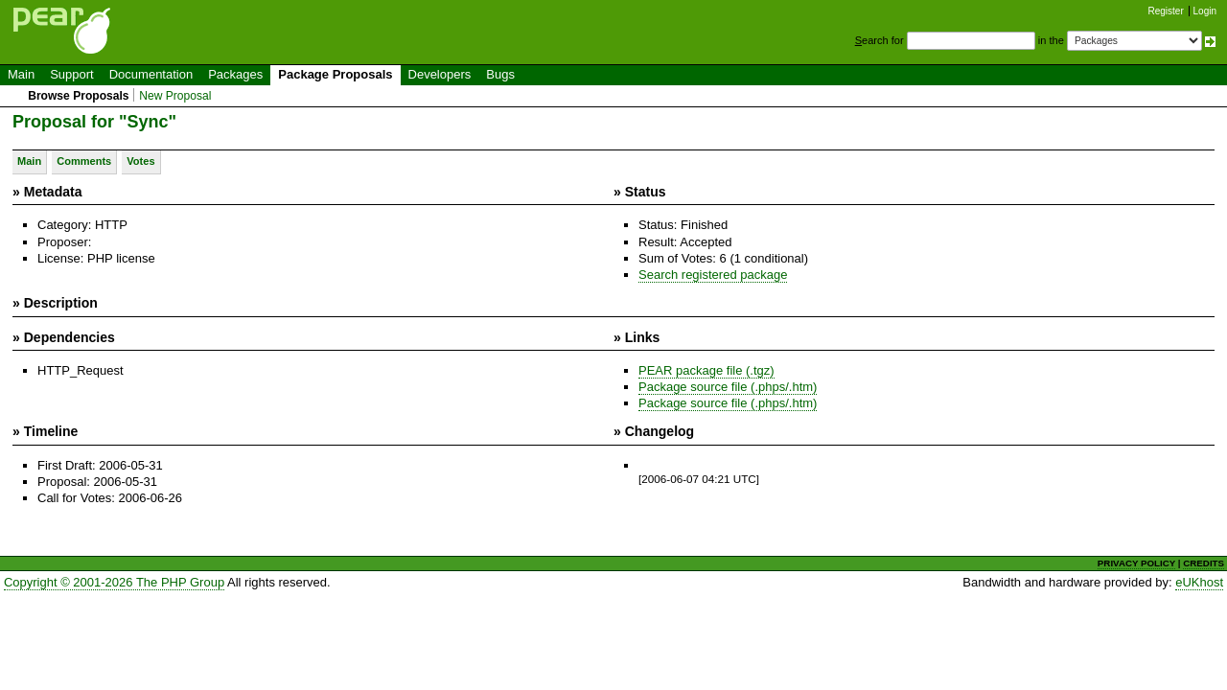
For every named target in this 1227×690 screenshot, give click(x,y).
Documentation (151, 74)
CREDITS (1203, 563)
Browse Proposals (78, 96)
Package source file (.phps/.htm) (727, 387)
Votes (140, 161)
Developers (440, 74)
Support (72, 74)
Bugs (500, 74)
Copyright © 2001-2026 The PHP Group (114, 582)
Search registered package (712, 274)
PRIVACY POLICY (1136, 563)
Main (21, 74)
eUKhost (1199, 582)
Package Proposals (335, 74)
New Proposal (175, 96)
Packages (235, 74)
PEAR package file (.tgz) (706, 370)
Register (1166, 11)
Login (1204, 11)
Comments (84, 161)
